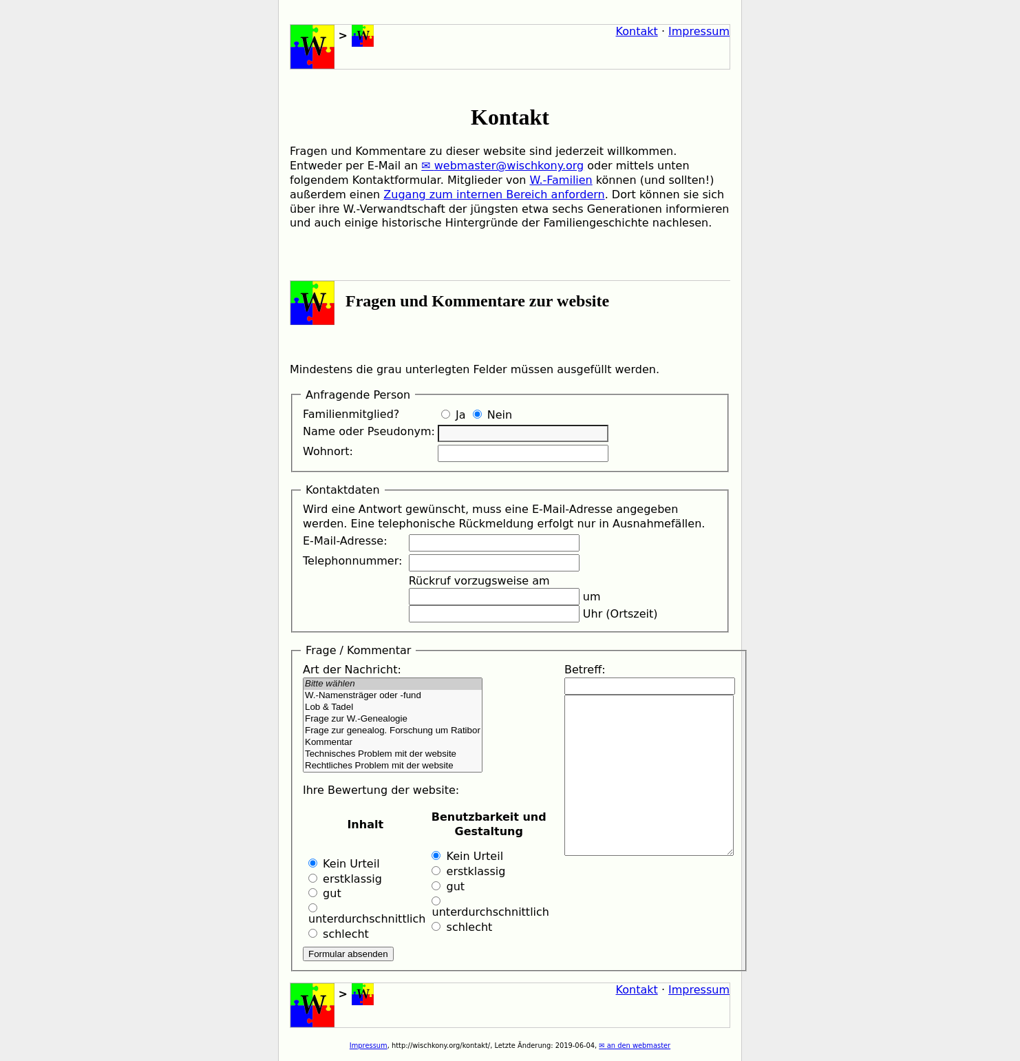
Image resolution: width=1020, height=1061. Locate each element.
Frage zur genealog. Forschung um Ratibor (393, 731)
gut (324, 893)
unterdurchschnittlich (365, 914)
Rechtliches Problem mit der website (393, 766)
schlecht (338, 934)
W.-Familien (560, 180)
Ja (453, 414)
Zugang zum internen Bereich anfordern (493, 194)
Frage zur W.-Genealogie (393, 719)
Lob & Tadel (393, 707)
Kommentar (393, 742)
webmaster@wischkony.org (509, 165)
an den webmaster (638, 1045)
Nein (492, 414)
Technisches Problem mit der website (393, 754)
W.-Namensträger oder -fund (393, 696)
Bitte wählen (393, 684)
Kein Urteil (344, 863)
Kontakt (637, 31)
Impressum (699, 31)
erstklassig (345, 878)
